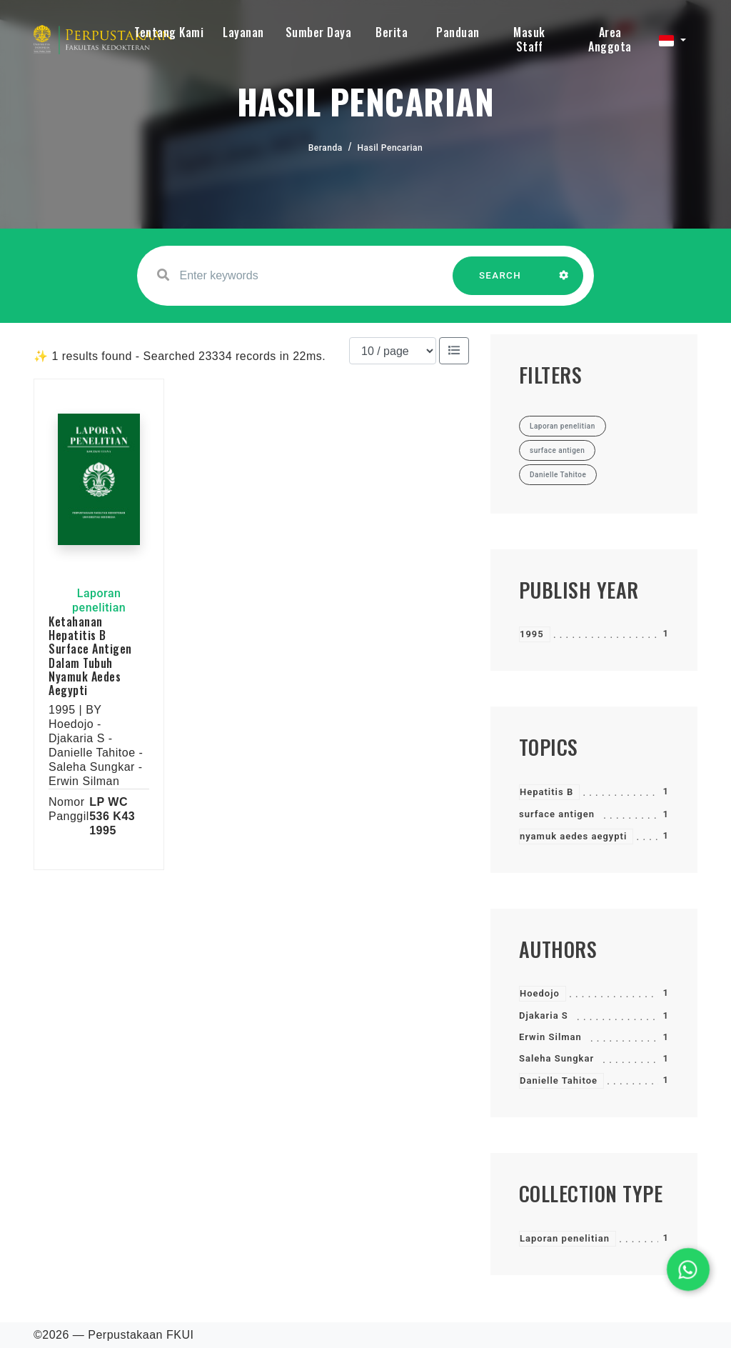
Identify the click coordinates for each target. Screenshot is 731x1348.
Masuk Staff (529, 39)
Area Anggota (610, 39)
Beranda (325, 148)
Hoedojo (540, 993)
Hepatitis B (546, 792)
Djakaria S (543, 1015)
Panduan (458, 32)
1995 (532, 634)
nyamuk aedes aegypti (573, 836)
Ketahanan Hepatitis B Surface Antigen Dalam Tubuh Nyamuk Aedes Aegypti (90, 656)
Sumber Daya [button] (319, 32)
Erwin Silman (550, 1037)
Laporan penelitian (565, 1238)
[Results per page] (392, 350)
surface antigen (557, 814)
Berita (391, 32)
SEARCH (500, 282)
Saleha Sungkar (556, 1058)
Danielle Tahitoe (559, 1080)
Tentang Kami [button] (168, 32)
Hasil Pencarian (390, 148)
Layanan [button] (243, 32)
